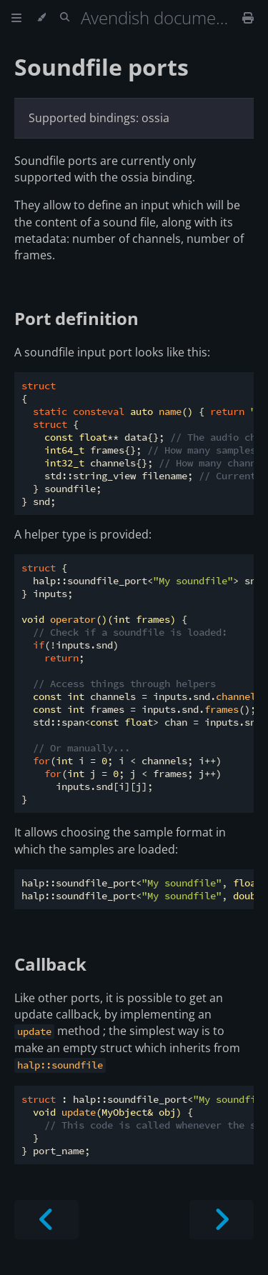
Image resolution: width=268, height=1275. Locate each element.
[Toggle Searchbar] (64, 18)
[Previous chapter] (46, 1219)
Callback (50, 964)
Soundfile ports (101, 66)
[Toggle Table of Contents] (16, 18)
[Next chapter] (221, 1219)
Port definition (76, 318)
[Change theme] (41, 18)
